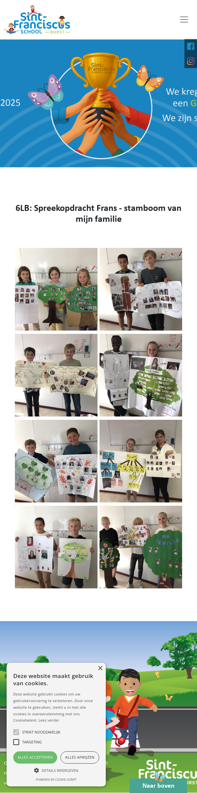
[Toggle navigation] (184, 19)
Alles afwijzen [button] (80, 757)
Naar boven (158, 783)
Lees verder (48, 720)
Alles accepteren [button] (35, 757)
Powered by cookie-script (56, 779)
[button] (56, 770)
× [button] (100, 668)
